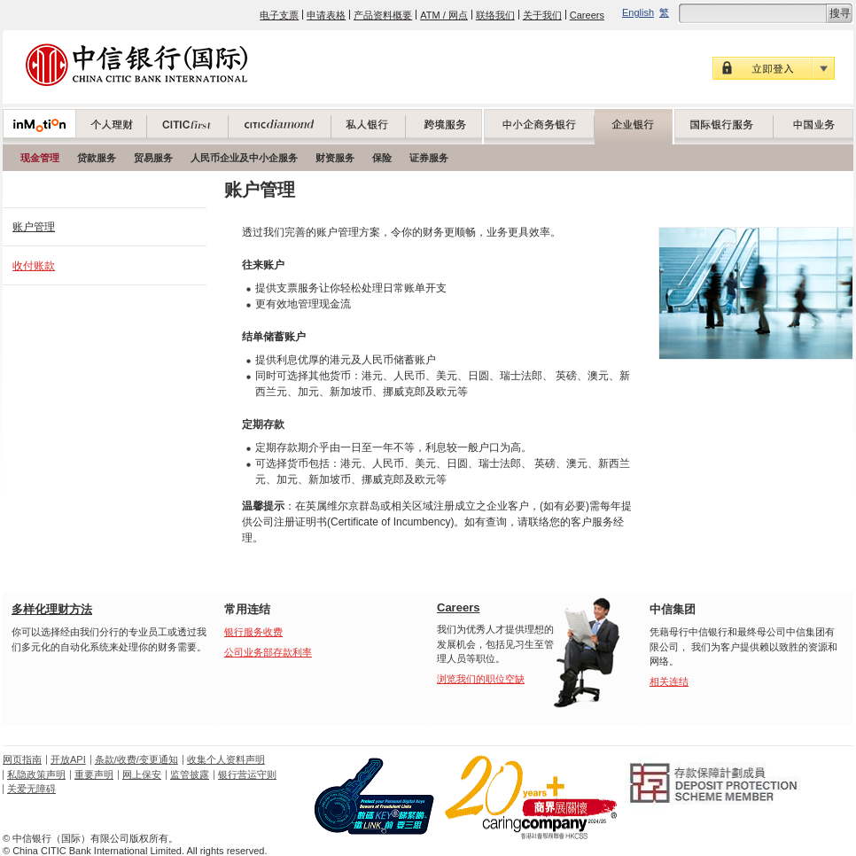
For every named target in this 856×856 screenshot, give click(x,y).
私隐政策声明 (36, 774)
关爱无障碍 (31, 788)
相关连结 (669, 681)
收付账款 (33, 266)
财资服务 (334, 157)
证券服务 (428, 157)
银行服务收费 (253, 631)
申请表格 (326, 15)
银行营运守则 (247, 774)
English (638, 12)
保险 (382, 157)
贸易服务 (153, 157)
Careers (587, 15)
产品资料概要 (383, 15)
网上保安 (141, 774)
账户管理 (33, 227)
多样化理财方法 (52, 609)
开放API (68, 759)
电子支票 (279, 15)
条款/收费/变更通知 (136, 759)
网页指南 (22, 759)
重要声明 (93, 774)
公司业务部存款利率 (268, 652)
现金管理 (39, 157)
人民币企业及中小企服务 (244, 157)
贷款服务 (96, 157)
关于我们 (542, 15)
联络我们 (495, 15)
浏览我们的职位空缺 (481, 678)
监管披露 (189, 774)
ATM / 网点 (444, 15)
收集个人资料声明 (226, 759)
